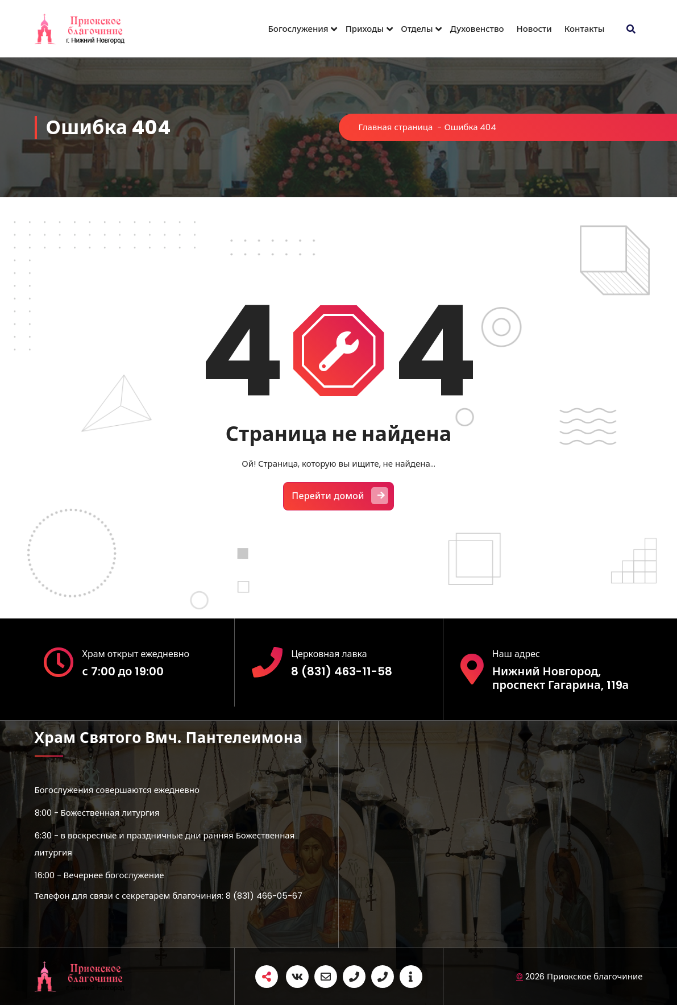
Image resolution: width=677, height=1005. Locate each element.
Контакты (584, 29)
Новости (534, 29)
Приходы (365, 29)
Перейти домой (340, 495)
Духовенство (477, 29)
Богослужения (298, 29)
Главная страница (396, 127)
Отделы (417, 29)
